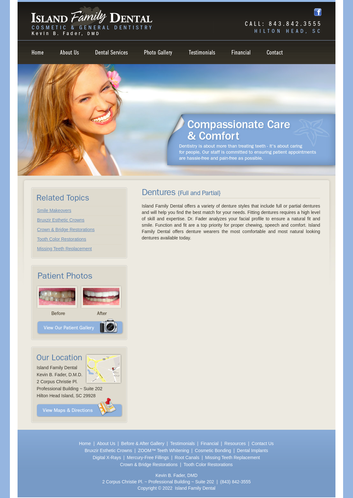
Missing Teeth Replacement (64, 248)
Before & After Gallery (142, 443)
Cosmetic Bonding (213, 450)
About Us (106, 443)
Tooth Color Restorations (61, 239)
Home (85, 443)
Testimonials (182, 443)
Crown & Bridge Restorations (66, 229)
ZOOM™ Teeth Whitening (163, 450)
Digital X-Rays (107, 457)
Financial (210, 443)
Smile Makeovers (54, 210)
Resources (235, 443)
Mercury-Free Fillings (148, 457)
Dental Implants (252, 450)
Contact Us (263, 443)
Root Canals (187, 457)
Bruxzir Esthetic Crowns (61, 220)
